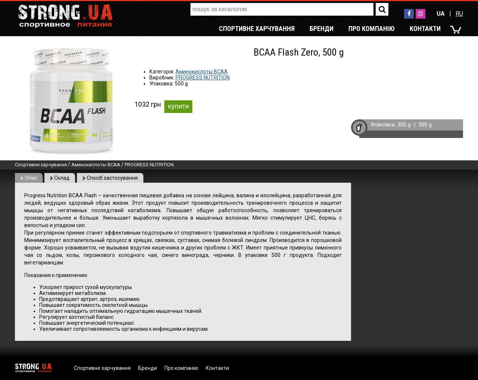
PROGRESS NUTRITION (203, 78)
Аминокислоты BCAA (202, 72)
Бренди (321, 28)
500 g (425, 124)
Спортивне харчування (257, 28)
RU (459, 13)
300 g (404, 124)
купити (178, 106)
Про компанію (371, 28)
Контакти (425, 28)
